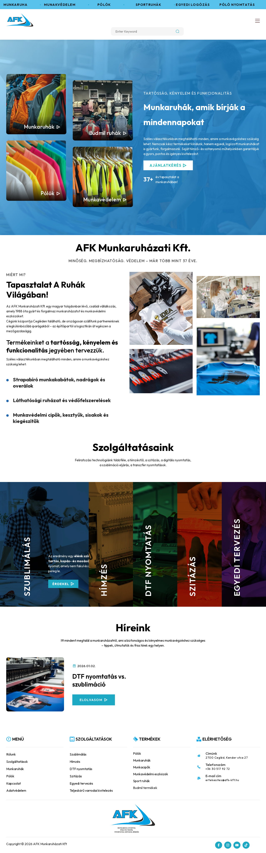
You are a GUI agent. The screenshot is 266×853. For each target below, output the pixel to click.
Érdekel (37, 584)
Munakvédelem (62, 4)
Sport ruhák (141, 781)
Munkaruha (18, 4)
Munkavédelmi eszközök (150, 774)
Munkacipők (141, 767)
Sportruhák (151, 4)
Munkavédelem (102, 199)
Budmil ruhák (105, 132)
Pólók (106, 4)
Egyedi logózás (195, 4)
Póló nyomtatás (239, 4)
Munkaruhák (39, 126)
